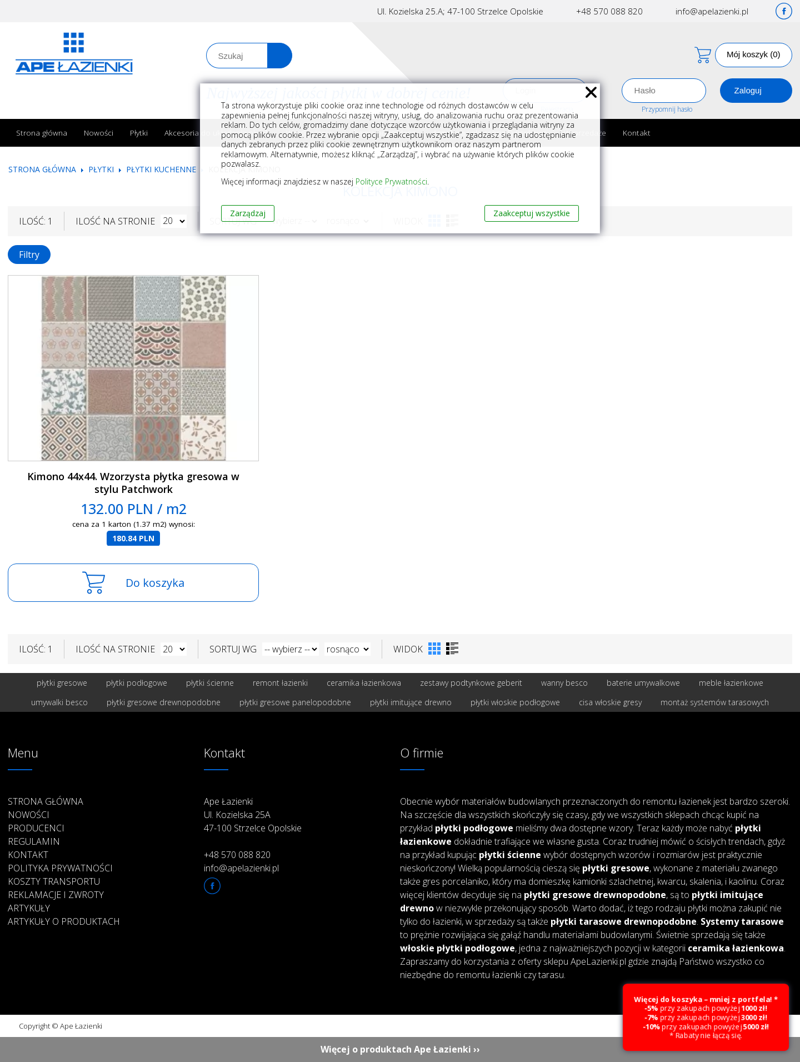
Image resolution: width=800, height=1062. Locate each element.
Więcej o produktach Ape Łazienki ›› (400, 1049)
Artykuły (29, 908)
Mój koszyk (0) (754, 54)
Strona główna (41, 132)
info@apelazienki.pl (712, 11)
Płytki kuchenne (161, 169)
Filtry (29, 254)
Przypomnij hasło (667, 109)
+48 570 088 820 (609, 11)
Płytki (139, 132)
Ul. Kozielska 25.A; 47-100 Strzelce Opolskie (460, 11)
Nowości (98, 132)
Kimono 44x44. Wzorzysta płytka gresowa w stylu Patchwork (133, 483)
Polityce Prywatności (391, 181)
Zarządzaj (248, 213)
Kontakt (637, 132)
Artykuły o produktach (64, 921)
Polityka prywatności (60, 868)
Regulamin (34, 841)
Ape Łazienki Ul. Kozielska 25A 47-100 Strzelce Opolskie (253, 814)
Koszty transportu (54, 881)
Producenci (36, 828)
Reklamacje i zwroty (56, 895)
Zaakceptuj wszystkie (531, 213)
